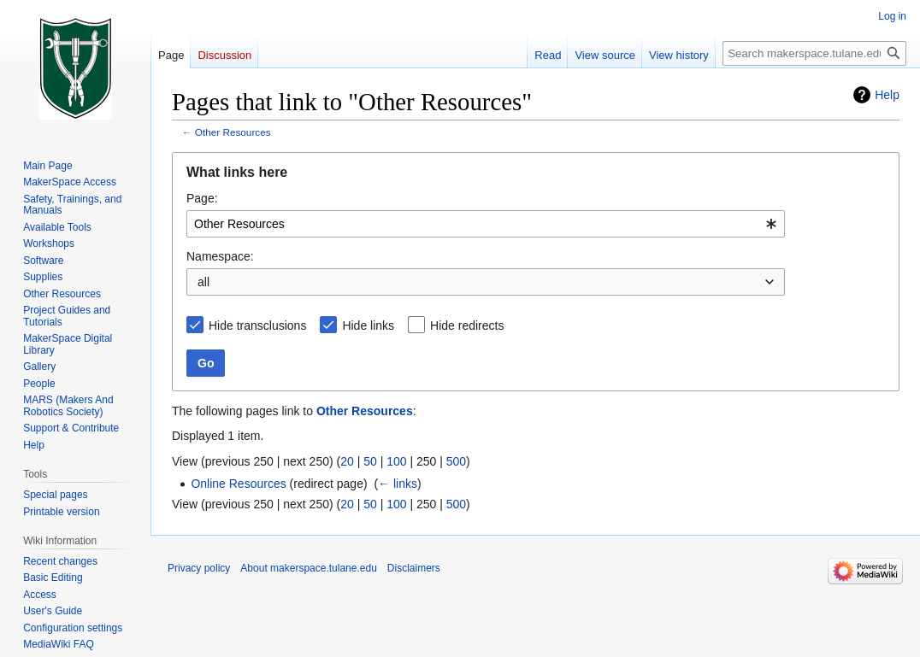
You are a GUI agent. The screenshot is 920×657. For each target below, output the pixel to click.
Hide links (368, 325)
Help (887, 95)
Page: (202, 198)
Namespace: (220, 256)
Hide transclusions (257, 325)
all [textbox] (203, 282)
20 (347, 461)
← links (397, 483)
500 (456, 461)
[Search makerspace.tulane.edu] (814, 53)
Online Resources (238, 483)
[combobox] (485, 224)
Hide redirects (467, 325)
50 (370, 461)
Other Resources (233, 132)
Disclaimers (413, 568)
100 (396, 461)
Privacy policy (199, 568)
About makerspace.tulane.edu (308, 568)
